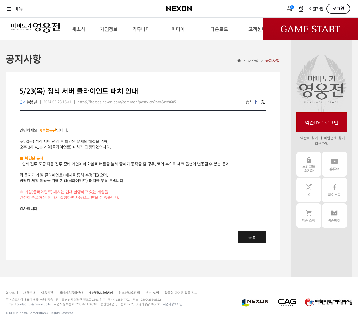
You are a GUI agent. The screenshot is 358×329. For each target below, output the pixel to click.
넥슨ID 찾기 (309, 137)
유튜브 (334, 164)
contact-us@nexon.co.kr (34, 304)
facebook (255, 102)
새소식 (253, 60)
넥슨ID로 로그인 (321, 122)
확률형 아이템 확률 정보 (180, 292)
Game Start (310, 29)
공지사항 (272, 60)
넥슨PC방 (152, 292)
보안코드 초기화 (308, 164)
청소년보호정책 (129, 292)
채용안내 (29, 292)
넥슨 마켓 (334, 215)
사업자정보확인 (172, 304)
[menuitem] (78, 29)
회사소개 (12, 292)
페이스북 (334, 190)
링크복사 (248, 102)
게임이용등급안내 (71, 292)
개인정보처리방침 (101, 292)
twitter (263, 102)
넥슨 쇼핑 (308, 215)
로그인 (338, 8)
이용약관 (47, 292)
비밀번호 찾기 (334, 137)
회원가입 (316, 9)
